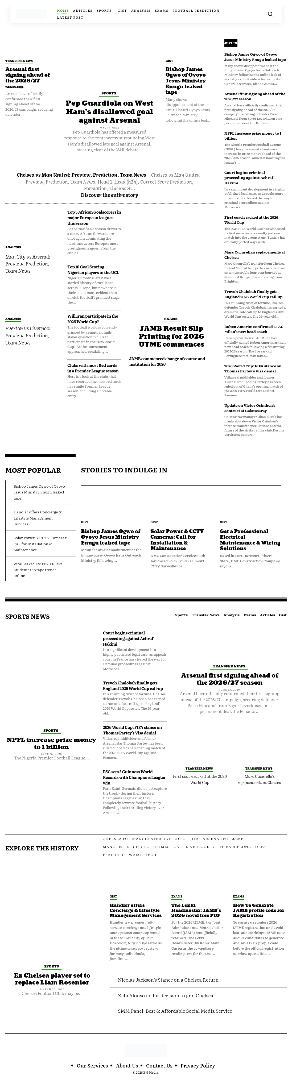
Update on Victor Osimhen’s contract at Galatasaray (249, 407)
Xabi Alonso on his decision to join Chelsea (166, 995)
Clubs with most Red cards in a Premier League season (93, 367)
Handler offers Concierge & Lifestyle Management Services (38, 517)
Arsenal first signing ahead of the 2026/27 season (27, 78)
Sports (108, 92)
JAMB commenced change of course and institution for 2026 (167, 360)
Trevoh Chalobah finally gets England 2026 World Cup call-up (253, 294)
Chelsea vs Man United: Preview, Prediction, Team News (81, 174)
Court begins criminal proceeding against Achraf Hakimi (248, 177)
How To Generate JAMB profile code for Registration (259, 911)
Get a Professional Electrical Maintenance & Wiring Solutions (250, 540)
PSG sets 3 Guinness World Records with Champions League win (134, 777)
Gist (169, 61)
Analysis (13, 246)
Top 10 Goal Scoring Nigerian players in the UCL (93, 269)
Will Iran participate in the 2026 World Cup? (92, 318)
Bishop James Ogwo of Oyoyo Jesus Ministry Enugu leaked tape (186, 81)
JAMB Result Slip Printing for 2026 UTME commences (171, 335)
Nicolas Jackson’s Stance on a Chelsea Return (168, 979)
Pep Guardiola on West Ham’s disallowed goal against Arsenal (109, 111)
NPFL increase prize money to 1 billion (252, 135)
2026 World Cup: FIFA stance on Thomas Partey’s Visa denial (253, 368)
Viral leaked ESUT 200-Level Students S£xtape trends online (39, 569)
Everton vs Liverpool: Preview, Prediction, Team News (28, 334)
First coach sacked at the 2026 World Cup (251, 219)
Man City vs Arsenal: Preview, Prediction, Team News (27, 263)
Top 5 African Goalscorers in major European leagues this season (94, 217)
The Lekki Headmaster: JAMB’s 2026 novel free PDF (196, 911)
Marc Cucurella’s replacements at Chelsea (254, 254)
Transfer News (19, 61)
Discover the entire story (109, 194)
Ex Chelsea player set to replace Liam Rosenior (52, 979)
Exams (171, 318)
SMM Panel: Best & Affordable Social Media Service (175, 1010)
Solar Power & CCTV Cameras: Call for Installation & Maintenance (40, 543)
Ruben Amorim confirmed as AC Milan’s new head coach (253, 329)
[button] (270, 13)
